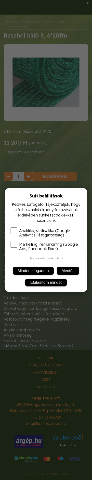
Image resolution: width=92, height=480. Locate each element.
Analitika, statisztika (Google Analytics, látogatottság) (40, 232)
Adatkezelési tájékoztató (46, 258)
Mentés (68, 271)
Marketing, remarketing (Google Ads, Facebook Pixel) (44, 246)
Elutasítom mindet (46, 282)
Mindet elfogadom (33, 271)
